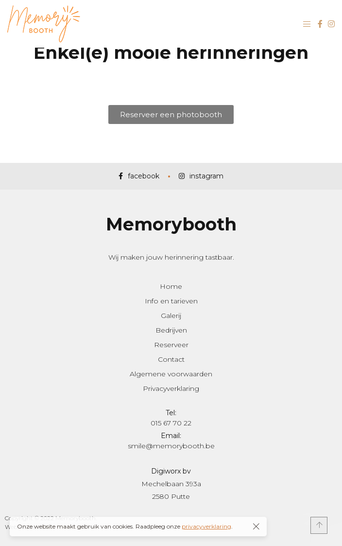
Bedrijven (171, 330)
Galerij (171, 315)
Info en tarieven (171, 301)
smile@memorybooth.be (171, 445)
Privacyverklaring (171, 388)
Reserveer (171, 344)
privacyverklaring (206, 526)
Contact (171, 359)
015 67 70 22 (171, 423)
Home (171, 286)
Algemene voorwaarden (171, 374)
